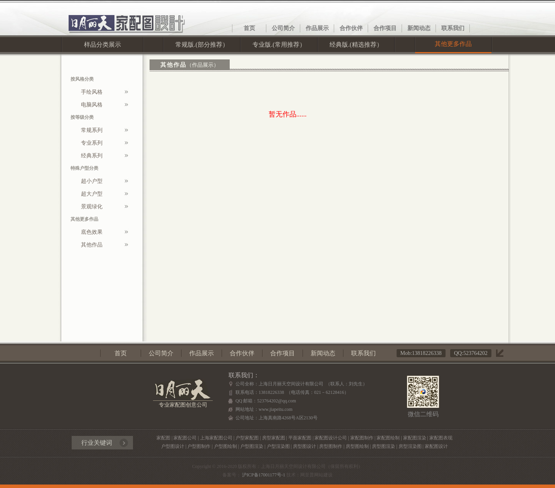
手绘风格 (92, 92)
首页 (249, 28)
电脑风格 (92, 105)
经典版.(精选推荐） (356, 44)
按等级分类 (82, 117)
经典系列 (92, 156)
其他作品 (92, 245)
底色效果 (92, 232)
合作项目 (385, 28)
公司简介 (283, 28)
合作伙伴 (351, 28)
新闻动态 (419, 28)
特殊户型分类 (84, 168)
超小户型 (92, 181)
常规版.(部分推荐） (201, 44)
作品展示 (317, 28)
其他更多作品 (453, 44)
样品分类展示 (102, 44)
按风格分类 (82, 79)
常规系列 (92, 130)
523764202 (475, 353)
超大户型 (92, 194)
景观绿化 (92, 206)
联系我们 (452, 28)
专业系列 (92, 143)
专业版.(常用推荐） (278, 44)
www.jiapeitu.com (276, 409)
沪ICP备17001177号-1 (263, 475)
